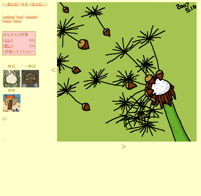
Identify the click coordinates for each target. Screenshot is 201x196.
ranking (8, 17)
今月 (24, 4)
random (31, 17)
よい (7, 40)
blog (17, 21)
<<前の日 (10, 4)
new (20, 17)
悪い (7, 46)
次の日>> (38, 4)
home (7, 21)
